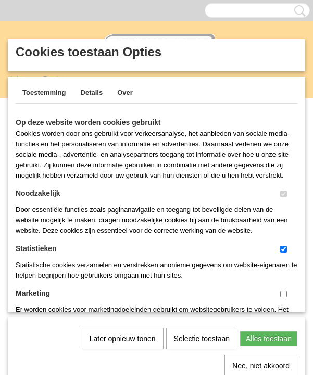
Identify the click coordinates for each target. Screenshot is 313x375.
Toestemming (44, 92)
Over (125, 92)
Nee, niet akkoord (261, 258)
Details (92, 92)
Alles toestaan (269, 231)
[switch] (283, 194)
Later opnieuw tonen (123, 231)
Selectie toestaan (202, 231)
